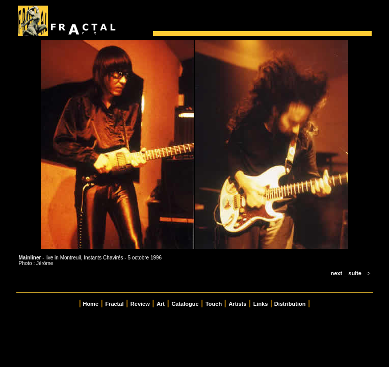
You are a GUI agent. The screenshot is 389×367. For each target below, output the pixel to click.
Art (161, 304)
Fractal (114, 304)
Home (90, 304)
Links (260, 304)
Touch (213, 304)
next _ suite (345, 273)
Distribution (290, 304)
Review (140, 304)
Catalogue (184, 304)
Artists (238, 304)
